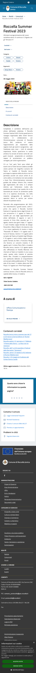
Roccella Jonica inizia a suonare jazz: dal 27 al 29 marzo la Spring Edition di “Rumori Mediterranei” (17, 336)
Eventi (6, 572)
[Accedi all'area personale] (28, 2)
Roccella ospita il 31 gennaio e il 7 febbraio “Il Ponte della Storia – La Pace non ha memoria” (17, 343)
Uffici (6, 490)
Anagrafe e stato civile (11, 512)
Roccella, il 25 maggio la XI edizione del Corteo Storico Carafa (16, 358)
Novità (11, 16)
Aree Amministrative (11, 487)
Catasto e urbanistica (11, 521)
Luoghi (6, 569)
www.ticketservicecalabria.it (12, 289)
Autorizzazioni (9, 545)
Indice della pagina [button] (12, 101)
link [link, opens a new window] (8, 657)
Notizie (6, 554)
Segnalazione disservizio (12, 619)
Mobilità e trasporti (10, 524)
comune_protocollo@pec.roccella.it (16, 593)
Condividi (8, 45)
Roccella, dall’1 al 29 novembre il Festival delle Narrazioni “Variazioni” (16, 349)
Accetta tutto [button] (18, 661)
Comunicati (19, 16)
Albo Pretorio (8, 637)
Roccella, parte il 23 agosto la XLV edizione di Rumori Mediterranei (17, 353)
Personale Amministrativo (12, 499)
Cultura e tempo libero (11, 515)
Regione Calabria (8, 2)
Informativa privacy (10, 640)
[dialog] (18, 657)
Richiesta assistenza (11, 625)
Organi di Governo (10, 484)
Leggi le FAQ (8, 622)
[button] (18, 670)
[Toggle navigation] (4, 8)
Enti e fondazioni (9, 493)
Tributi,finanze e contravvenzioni (15, 536)
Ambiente (7, 539)
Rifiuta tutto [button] (18, 666)
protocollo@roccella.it (12, 598)
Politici (6, 496)
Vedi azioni (8, 49)
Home (4, 16)
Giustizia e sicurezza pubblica (13, 533)
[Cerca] (32, 8)
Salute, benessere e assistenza (14, 542)
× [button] (34, 642)
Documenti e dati (10, 502)
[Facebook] (5, 475)
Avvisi (6, 560)
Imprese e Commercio (11, 518)
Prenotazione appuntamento (13, 616)
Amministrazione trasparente (14, 634)
